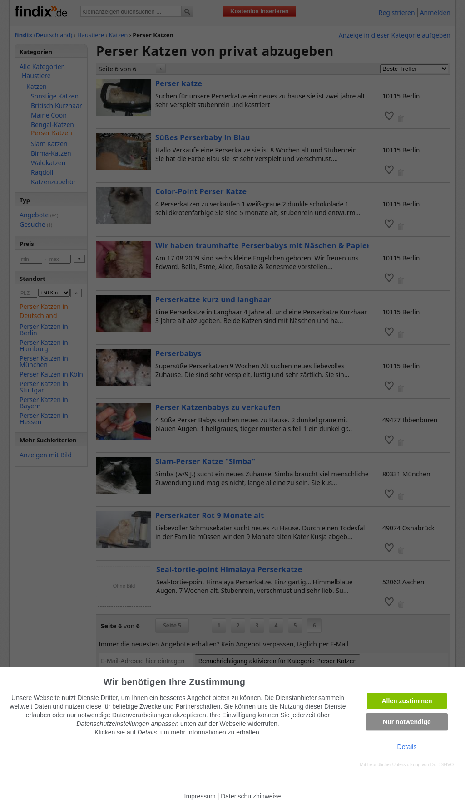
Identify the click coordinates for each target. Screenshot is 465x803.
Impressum (200, 796)
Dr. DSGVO (442, 764)
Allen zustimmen (406, 701)
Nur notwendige (407, 721)
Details (407, 746)
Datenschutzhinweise (251, 796)
